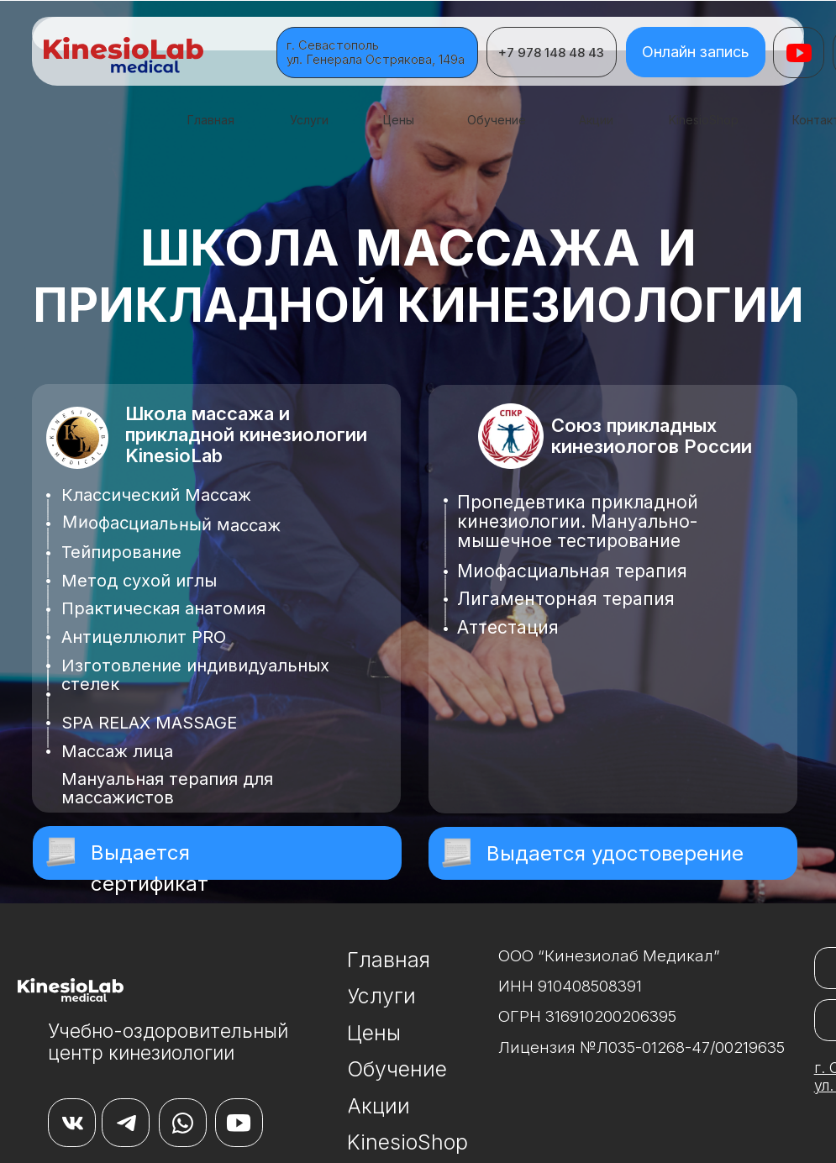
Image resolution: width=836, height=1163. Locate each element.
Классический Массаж (156, 495)
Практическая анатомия (163, 608)
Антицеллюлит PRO (143, 637)
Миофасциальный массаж (170, 524)
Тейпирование (121, 552)
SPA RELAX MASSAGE (149, 723)
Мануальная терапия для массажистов (167, 788)
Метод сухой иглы (139, 581)
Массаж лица (117, 751)
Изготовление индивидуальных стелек (195, 674)
